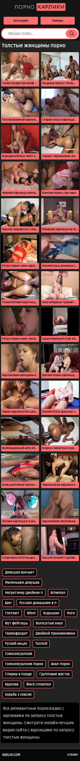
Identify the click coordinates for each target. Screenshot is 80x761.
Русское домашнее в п (38, 603)
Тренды (57, 20)
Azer (8, 603)
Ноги (71, 613)
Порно (40, 7)
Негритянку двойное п (24, 593)
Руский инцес (16, 644)
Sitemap (72, 755)
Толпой (41, 644)
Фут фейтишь (16, 623)
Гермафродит (16, 633)
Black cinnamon (38, 684)
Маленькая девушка (22, 583)
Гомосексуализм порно (24, 664)
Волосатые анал (49, 623)
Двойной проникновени (55, 633)
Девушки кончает (19, 572)
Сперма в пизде (18, 674)
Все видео (20, 20)
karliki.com (11, 755)
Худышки (51, 613)
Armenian (58, 593)
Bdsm (31, 613)
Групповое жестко (54, 674)
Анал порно (60, 664)
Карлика (12, 684)
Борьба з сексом (18, 695)
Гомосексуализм (18, 654)
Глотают (12, 613)
